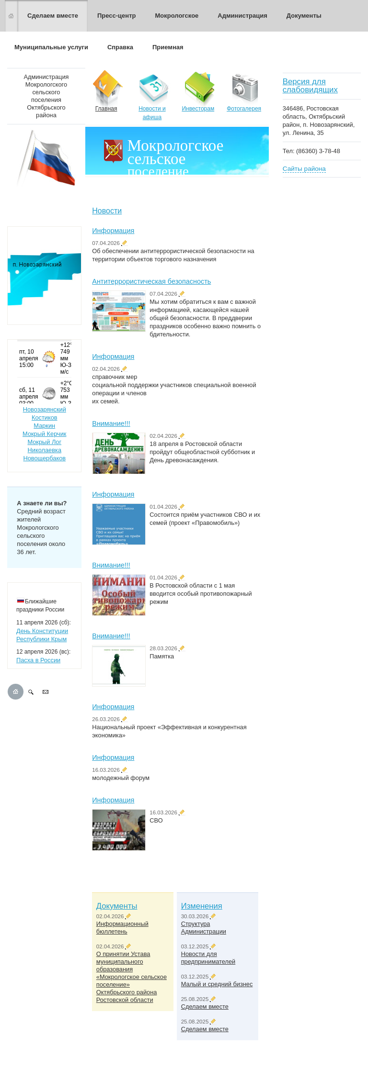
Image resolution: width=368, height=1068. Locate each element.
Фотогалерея (244, 91)
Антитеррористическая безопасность (151, 281)
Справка (120, 47)
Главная (106, 91)
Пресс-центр (116, 15)
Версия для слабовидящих (310, 85)
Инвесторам (198, 91)
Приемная (168, 47)
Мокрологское (176, 15)
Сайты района (304, 168)
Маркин (44, 425)
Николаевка (44, 450)
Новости (107, 211)
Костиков (45, 417)
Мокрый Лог (44, 441)
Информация (113, 230)
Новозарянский (44, 409)
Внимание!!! (111, 423)
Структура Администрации (203, 927)
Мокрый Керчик (44, 433)
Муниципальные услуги (51, 47)
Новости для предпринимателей (208, 957)
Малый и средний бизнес (217, 984)
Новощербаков (44, 458)
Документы (304, 15)
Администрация (242, 15)
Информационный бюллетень (122, 927)
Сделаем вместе (52, 15)
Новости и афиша (152, 95)
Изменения (201, 906)
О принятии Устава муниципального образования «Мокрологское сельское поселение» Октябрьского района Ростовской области (131, 976)
